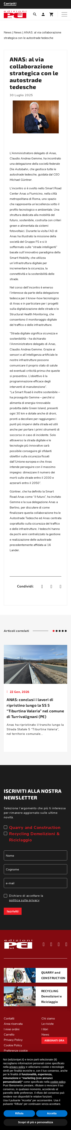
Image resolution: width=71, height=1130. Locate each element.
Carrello (9, 1034)
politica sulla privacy (24, 900)
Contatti (9, 1018)
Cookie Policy (13, 1045)
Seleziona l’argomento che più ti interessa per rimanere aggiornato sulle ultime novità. (35, 812)
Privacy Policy (13, 1040)
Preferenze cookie (16, 1050)
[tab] (54, 631)
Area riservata (13, 1024)
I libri (44, 1029)
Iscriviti (13, 911)
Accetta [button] (52, 1113)
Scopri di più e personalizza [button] (35, 1122)
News (8, 32)
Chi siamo (48, 1018)
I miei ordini (12, 1029)
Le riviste (47, 1024)
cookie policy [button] (57, 1081)
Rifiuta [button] (19, 1113)
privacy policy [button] (17, 1066)
